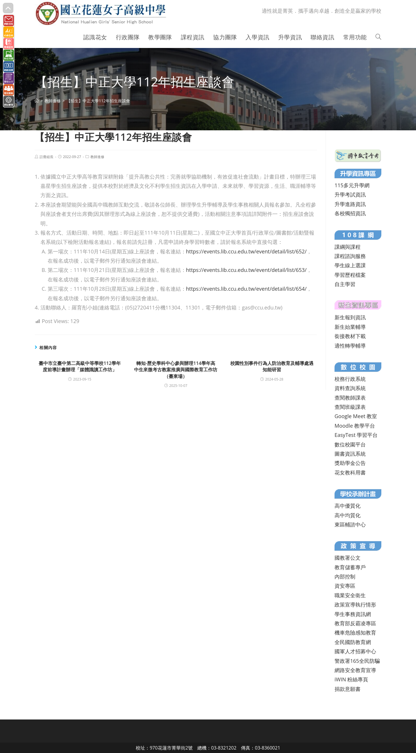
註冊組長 (46, 156)
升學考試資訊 (350, 194)
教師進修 (97, 156)
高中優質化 (348, 505)
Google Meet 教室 (356, 416)
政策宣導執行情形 (355, 604)
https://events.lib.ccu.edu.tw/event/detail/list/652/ (246, 251)
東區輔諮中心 (350, 524)
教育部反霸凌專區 (355, 623)
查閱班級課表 (350, 406)
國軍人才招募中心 (355, 651)
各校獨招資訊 (350, 213)
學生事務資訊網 (353, 614)
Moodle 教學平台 (355, 425)
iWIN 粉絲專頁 (351, 679)
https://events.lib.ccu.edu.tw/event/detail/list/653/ (246, 269)
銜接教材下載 (350, 336)
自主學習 (345, 284)
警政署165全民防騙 (357, 660)
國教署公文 (348, 557)
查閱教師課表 (350, 397)
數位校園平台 (350, 444)
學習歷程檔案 (350, 274)
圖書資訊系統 (350, 453)
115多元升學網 (352, 185)
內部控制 (345, 576)
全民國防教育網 (353, 642)
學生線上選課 (350, 265)
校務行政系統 (350, 378)
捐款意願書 (348, 688)
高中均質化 (348, 515)
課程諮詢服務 (350, 256)
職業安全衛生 (350, 595)
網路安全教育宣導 (355, 670)
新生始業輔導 (350, 326)
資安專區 (345, 585)
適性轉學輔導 (350, 345)
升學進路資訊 (350, 204)
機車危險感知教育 (355, 632)
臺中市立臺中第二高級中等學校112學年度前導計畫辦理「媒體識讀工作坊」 (79, 366)
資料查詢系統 (350, 388)
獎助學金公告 (350, 462)
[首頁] (37, 100)
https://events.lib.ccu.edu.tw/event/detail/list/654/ (246, 288)
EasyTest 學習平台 (356, 434)
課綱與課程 (348, 246)
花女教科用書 (350, 472)
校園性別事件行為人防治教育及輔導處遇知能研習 (271, 366)
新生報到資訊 (350, 317)
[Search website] (378, 37)
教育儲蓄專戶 (350, 567)
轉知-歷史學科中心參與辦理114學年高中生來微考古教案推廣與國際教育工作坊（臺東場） (175, 369)
